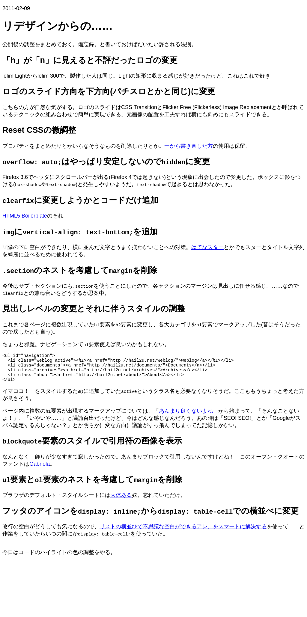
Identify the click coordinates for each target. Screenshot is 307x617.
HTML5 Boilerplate (24, 216)
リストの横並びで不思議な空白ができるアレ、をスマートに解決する (183, 534)
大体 (115, 502)
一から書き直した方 (188, 146)
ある (126, 502)
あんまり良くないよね (186, 418)
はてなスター (207, 247)
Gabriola (39, 471)
